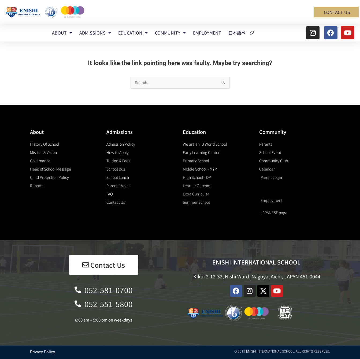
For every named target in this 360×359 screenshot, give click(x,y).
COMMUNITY (170, 32)
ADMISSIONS (95, 32)
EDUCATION (133, 32)
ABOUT (62, 32)
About (37, 131)
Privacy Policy (42, 352)
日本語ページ (241, 32)
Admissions (119, 131)
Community (272, 131)
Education (194, 131)
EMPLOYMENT (207, 32)
